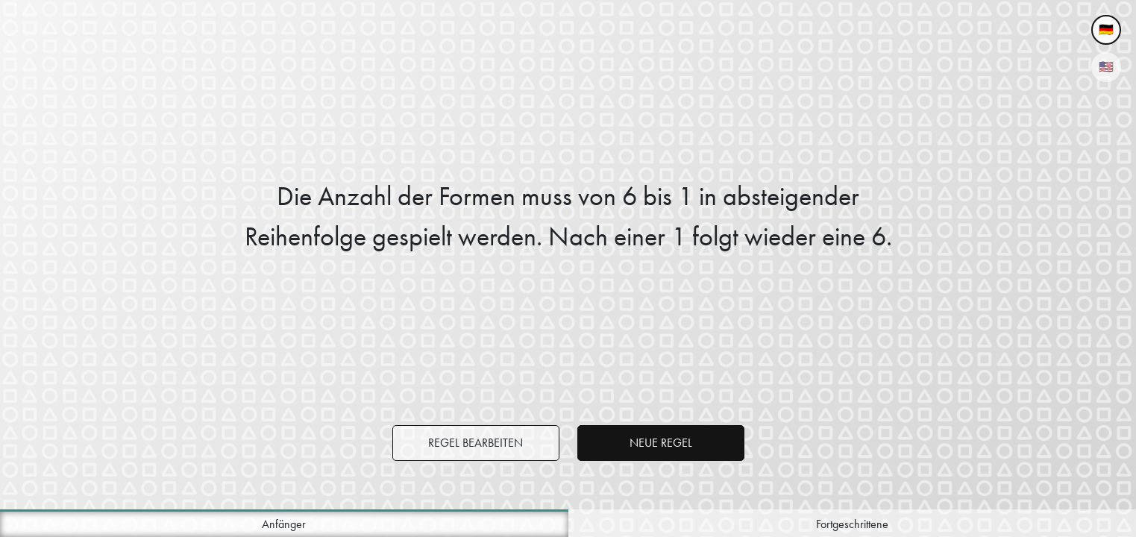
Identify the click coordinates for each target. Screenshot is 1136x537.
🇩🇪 (1106, 29)
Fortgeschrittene (852, 524)
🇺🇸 (1106, 67)
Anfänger (284, 524)
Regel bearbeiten (475, 442)
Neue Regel (661, 442)
